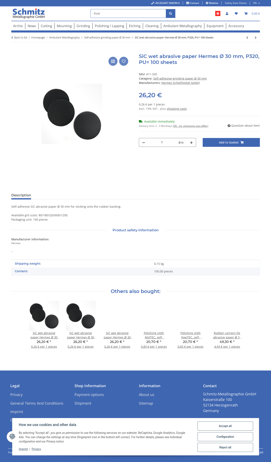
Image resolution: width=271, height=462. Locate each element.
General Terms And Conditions (36, 403)
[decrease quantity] (143, 142)
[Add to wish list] (123, 61)
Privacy (36, 449)
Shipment (82, 403)
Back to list (20, 37)
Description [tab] (21, 195)
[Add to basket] (14, 51)
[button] (226, 13)
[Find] (128, 13)
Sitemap (146, 403)
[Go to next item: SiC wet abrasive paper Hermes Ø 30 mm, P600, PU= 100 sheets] (255, 37)
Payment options (89, 394)
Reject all (225, 447)
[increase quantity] (191, 142)
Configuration (225, 436)
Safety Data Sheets (236, 3)
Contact (194, 3)
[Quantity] (162, 142)
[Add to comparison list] (112, 61)
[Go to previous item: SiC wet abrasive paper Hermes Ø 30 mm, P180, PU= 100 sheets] (247, 37)
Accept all (225, 426)
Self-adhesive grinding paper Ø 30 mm (180, 78)
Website (213, 3)
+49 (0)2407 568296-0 (167, 3)
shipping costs (177, 109)
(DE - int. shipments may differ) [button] (190, 126)
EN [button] (255, 3)
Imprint (23, 449)
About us (146, 394)
